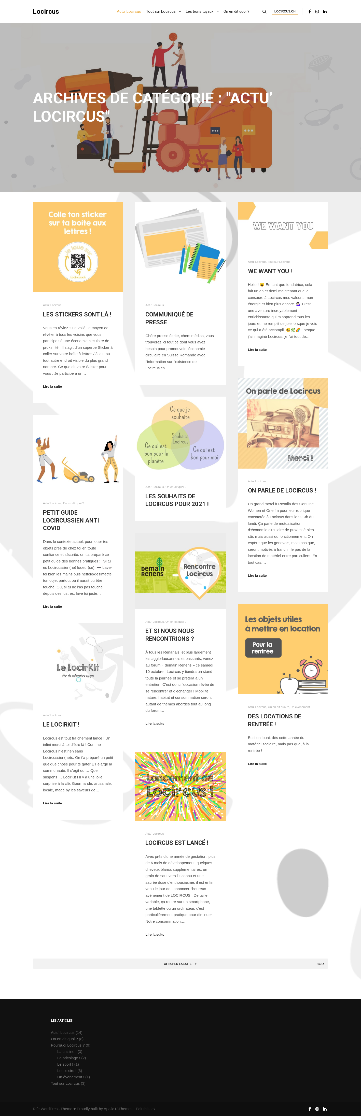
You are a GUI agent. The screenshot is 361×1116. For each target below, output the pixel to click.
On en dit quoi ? (175, 486)
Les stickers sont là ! (77, 314)
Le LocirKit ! (61, 724)
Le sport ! (65, 1064)
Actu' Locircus (52, 305)
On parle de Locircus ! (282, 490)
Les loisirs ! (66, 1070)
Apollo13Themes (118, 1109)
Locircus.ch (285, 11)
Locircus (46, 11)
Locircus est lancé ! (177, 842)
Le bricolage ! (68, 1058)
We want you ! (270, 271)
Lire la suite (52, 386)
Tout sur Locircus (279, 261)
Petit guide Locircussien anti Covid (71, 520)
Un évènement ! (300, 706)
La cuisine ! (67, 1051)
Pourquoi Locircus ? (68, 1045)
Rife (36, 1109)
